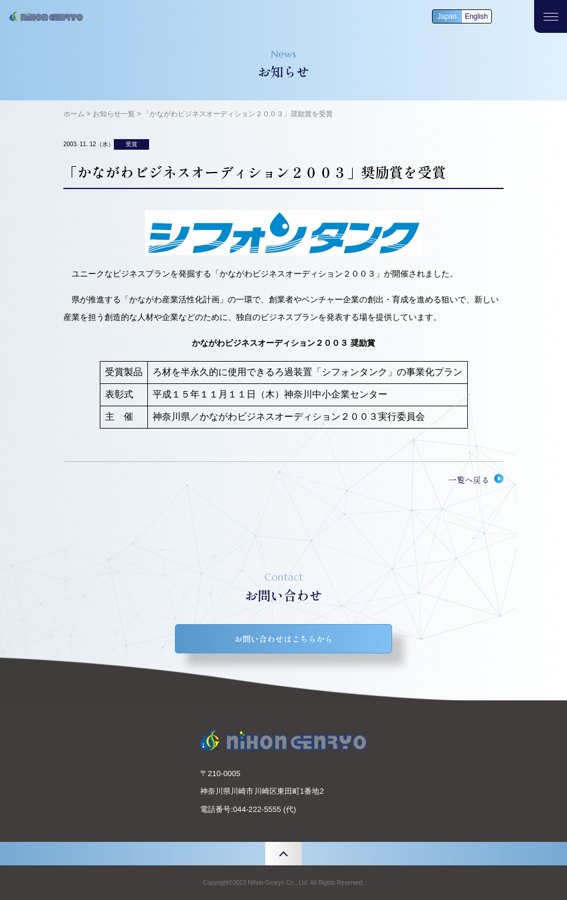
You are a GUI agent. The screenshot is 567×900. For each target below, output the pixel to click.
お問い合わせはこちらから (283, 639)
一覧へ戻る (469, 480)
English (476, 16)
